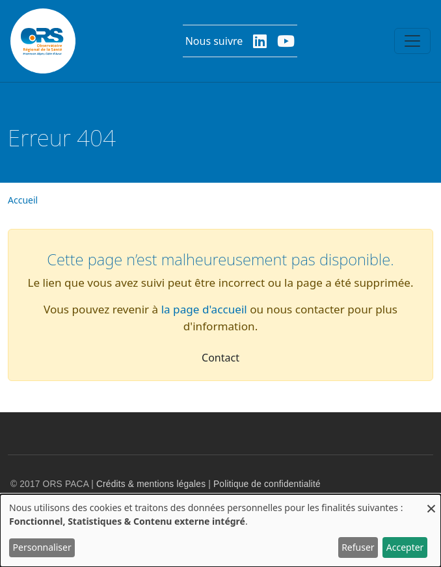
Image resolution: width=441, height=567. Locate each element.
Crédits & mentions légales (151, 484)
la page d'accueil (204, 309)
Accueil (23, 200)
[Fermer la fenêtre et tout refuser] (431, 502)
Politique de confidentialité (267, 484)
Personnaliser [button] (42, 547)
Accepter (405, 547)
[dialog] (220, 530)
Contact (220, 357)
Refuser (357, 547)
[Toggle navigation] (412, 41)
